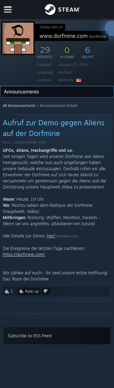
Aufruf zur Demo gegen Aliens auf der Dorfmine (53, 128)
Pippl (43, 142)
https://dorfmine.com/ (24, 254)
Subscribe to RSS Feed (29, 335)
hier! (51, 235)
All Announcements (19, 105)
